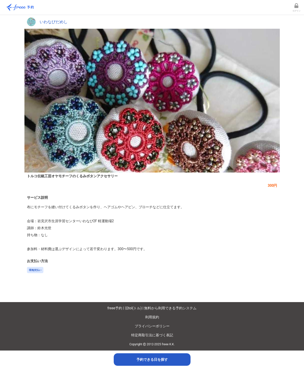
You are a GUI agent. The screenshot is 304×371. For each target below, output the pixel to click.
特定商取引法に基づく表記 (152, 335)
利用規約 (152, 317)
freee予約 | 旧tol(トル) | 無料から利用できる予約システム (152, 308)
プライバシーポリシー (152, 326)
